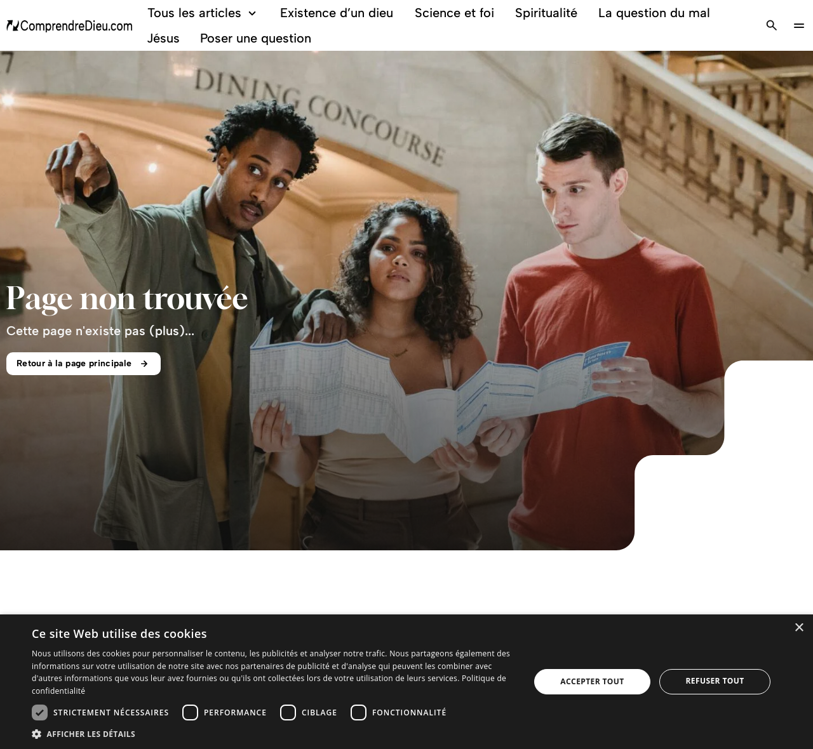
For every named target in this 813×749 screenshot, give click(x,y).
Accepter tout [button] (592, 681)
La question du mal (654, 12)
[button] (273, 733)
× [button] (798, 628)
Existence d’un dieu (336, 12)
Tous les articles (203, 13)
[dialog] (406, 681)
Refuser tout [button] (715, 680)
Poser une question (255, 38)
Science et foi (454, 12)
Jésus (163, 38)
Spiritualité (546, 12)
